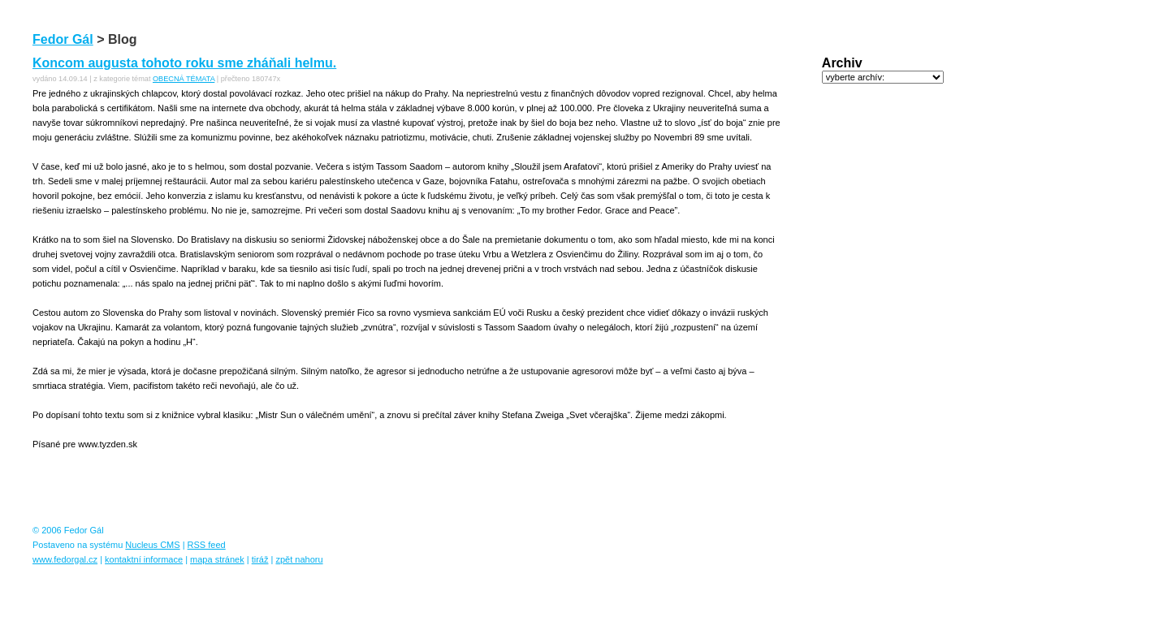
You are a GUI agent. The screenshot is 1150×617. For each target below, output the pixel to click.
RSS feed (207, 545)
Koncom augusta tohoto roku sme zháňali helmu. (184, 63)
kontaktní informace (144, 559)
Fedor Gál (62, 39)
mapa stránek (217, 559)
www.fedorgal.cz (64, 559)
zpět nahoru (298, 559)
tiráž (260, 559)
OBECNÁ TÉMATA (183, 79)
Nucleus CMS (152, 545)
